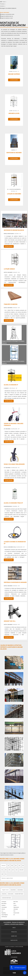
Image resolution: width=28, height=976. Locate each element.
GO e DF (21, 869)
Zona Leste (10, 893)
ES (15, 865)
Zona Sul (4, 893)
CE (16, 869)
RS (5, 869)
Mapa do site (14, 940)
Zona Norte (13, 889)
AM (2, 874)
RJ (8, 865)
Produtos (14, 931)
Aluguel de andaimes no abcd (7, 18)
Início (14, 927)
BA (13, 869)
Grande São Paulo (19, 893)
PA (5, 874)
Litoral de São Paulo (6, 897)
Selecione (4, 865)
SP (19, 865)
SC (2, 869)
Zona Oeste (20, 889)
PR (23, 865)
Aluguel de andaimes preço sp (7, 16)
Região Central (5, 889)
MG (12, 865)
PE (9, 869)
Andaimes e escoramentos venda (7, 14)
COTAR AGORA (14, 79)
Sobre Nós (14, 936)
